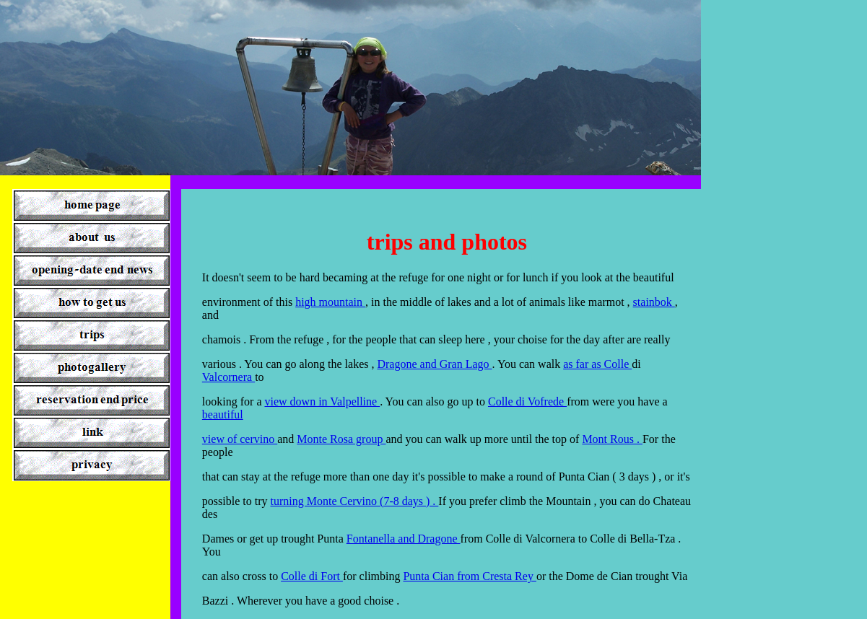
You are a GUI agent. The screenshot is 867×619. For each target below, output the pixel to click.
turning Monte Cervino (325, 501)
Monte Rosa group (341, 439)
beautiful (222, 414)
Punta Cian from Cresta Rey (469, 576)
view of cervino (239, 439)
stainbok (654, 302)
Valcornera (228, 377)
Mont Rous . (612, 439)
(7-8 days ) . (409, 501)
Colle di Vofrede (527, 401)
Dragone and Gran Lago (434, 364)
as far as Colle (597, 364)
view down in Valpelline (322, 401)
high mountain (330, 302)
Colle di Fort (312, 576)
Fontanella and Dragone (404, 538)
